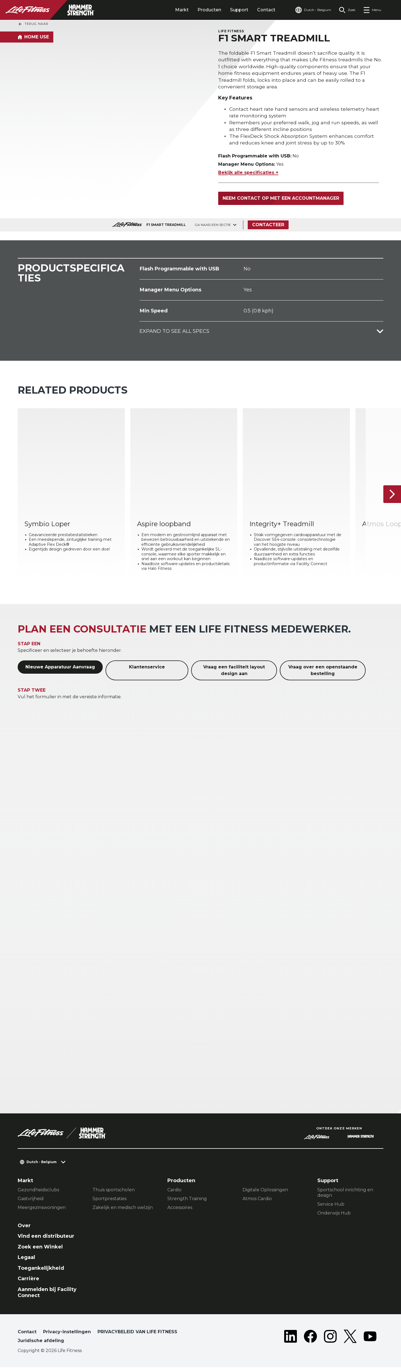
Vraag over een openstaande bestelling (322, 673)
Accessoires (179, 1210)
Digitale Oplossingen (265, 1192)
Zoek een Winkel (40, 1250)
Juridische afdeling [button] (41, 1343)
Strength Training (187, 1201)
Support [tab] (239, 9)
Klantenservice (147, 670)
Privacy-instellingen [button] (67, 1334)
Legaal (26, 1260)
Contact (266, 9)
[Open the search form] (347, 9)
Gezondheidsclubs (38, 1192)
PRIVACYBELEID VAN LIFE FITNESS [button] (137, 1334)
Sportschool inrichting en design (345, 1195)
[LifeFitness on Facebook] (310, 1340)
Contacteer (268, 227)
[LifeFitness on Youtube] (370, 1340)
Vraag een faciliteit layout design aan (234, 673)
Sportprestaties (109, 1201)
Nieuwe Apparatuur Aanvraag (60, 670)
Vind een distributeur (46, 1239)
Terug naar (33, 24)
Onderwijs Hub (334, 1215)
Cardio (174, 1192)
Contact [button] (27, 1334)
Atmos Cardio (257, 1201)
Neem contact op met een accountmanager (281, 201)
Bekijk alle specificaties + (248, 175)
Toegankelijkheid (41, 1271)
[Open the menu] (372, 9)
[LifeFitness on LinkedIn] (290, 1340)
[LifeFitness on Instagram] (330, 1340)
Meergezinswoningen (42, 1210)
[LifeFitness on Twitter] (350, 1340)
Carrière (28, 1282)
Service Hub (330, 1207)
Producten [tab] (209, 9)
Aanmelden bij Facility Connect (47, 1295)
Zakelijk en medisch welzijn (123, 1210)
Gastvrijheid (31, 1201)
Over (24, 1228)
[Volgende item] (392, 497)
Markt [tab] (182, 9)
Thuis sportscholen (114, 1192)
